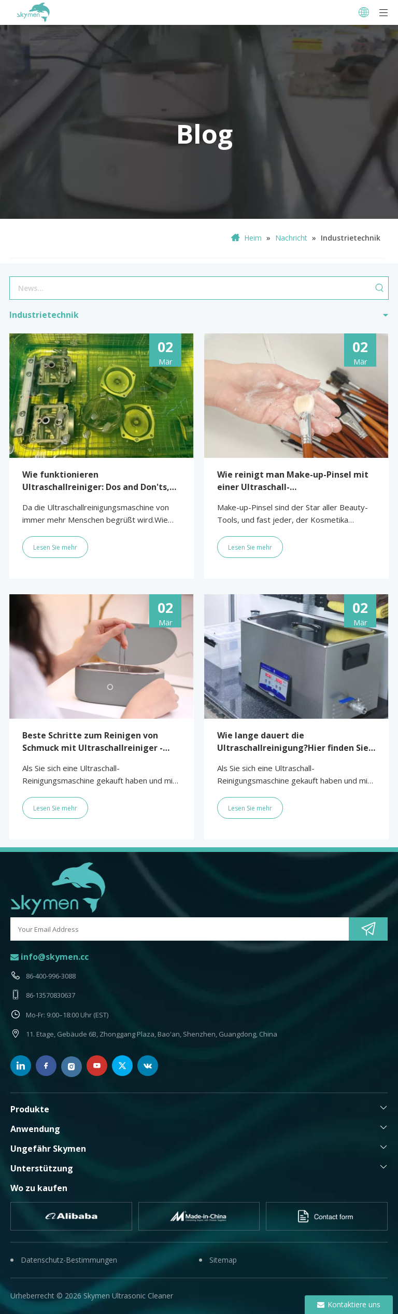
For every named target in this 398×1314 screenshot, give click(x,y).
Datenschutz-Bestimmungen (69, 1260)
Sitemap (223, 1260)
